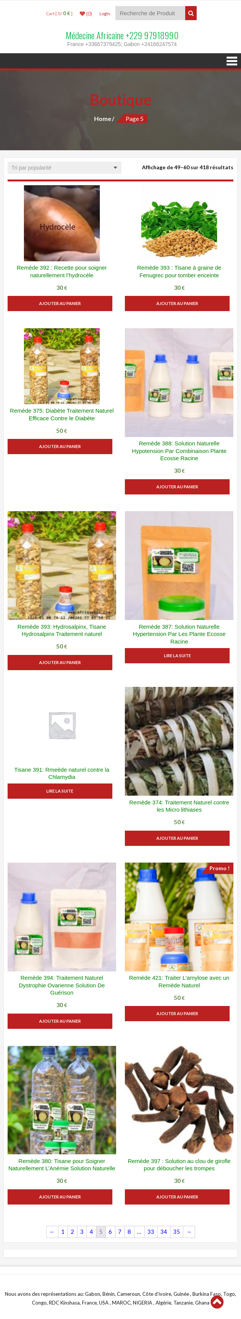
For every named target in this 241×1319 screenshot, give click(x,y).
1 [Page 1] (63, 1231)
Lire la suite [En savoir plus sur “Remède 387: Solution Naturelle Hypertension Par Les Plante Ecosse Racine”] (179, 655)
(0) (86, 14)
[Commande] (64, 168)
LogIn (104, 13)
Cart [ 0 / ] (59, 13)
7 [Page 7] (119, 1231)
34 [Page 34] (163, 1231)
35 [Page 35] (176, 1231)
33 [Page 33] (150, 1231)
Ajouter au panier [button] (62, 303)
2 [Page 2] (72, 1231)
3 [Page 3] (81, 1231)
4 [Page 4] (91, 1231)
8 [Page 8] (129, 1231)
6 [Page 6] (110, 1231)
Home (102, 118)
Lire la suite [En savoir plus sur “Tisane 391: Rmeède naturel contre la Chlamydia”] (61, 790)
